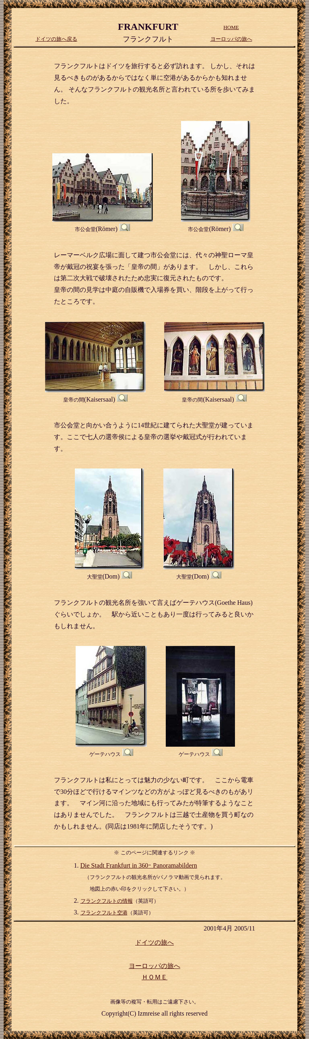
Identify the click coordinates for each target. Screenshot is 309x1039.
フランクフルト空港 (104, 913)
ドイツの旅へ (154, 942)
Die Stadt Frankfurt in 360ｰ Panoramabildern (138, 865)
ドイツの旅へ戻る (56, 39)
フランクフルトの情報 (106, 901)
